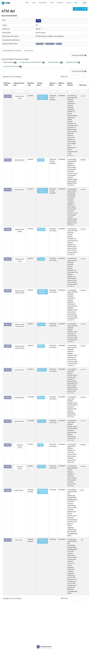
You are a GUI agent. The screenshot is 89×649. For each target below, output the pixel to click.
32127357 (83, 369)
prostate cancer (20, 160)
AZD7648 (41, 229)
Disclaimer (60, 2)
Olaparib (41, 259)
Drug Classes (43, 2)
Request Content (80, 9)
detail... (82, 490)
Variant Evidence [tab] (10, 62)
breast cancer (19, 490)
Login (84, 2)
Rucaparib (41, 421)
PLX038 (40, 160)
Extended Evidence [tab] (55, 62)
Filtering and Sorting (79, 55)
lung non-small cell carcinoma (19, 292)
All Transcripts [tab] (28, 50)
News (27, 2)
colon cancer (19, 540)
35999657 (83, 159)
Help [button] (76, 2)
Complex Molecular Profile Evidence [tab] (32, 62)
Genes (34, 2)
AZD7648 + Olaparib (42, 97)
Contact (68, 2)
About (52, 2)
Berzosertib (41, 370)
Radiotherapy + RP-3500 (42, 491)
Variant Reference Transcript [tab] (12, 50)
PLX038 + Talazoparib (42, 190)
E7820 (40, 445)
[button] (11, 84)
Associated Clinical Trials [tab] (12, 66)
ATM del (7, 96)
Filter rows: (64, 76)
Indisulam (41, 466)
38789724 (83, 444)
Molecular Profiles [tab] (73, 62)
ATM (38, 21)
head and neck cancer (19, 97)
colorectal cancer (20, 446)
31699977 (83, 96)
